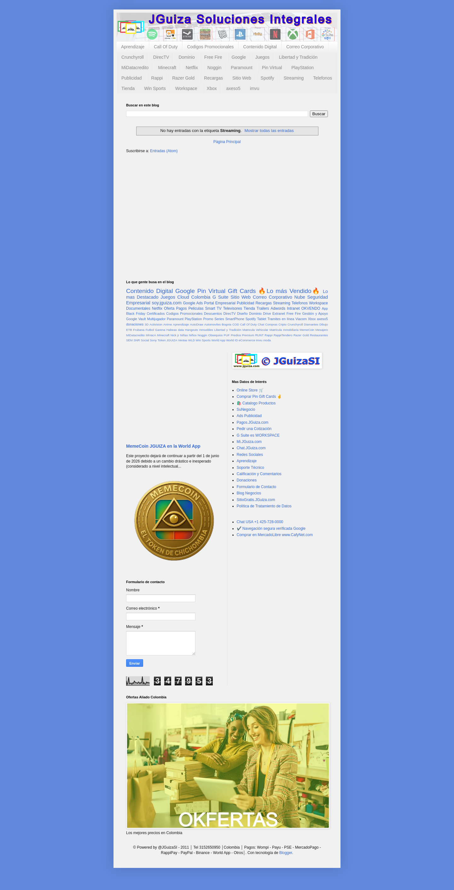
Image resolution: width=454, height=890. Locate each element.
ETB (129, 330)
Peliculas (195, 308)
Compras (271, 324)
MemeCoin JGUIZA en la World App (163, 446)
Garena (160, 330)
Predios (236, 335)
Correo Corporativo (305, 46)
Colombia (201, 297)
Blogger (285, 853)
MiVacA (151, 335)
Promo (208, 319)
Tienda (128, 88)
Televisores (232, 308)
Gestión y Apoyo (315, 313)
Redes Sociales (250, 454)
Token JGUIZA (167, 340)
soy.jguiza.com (167, 302)
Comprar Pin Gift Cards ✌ (259, 396)
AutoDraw (196, 324)
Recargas (213, 78)
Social (145, 340)
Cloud (183, 297)
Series (219, 319)
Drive (267, 313)
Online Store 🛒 (250, 390)
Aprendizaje (132, 46)
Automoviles (212, 324)
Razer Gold (183, 78)
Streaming (293, 78)
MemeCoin (307, 330)
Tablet (261, 319)
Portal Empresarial (219, 303)
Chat (261, 324)
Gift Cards (242, 291)
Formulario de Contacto (256, 487)
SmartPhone (234, 319)
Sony (153, 340)
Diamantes (311, 324)
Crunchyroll (132, 57)
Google (239, 57)
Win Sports (155, 88)
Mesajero (322, 330)
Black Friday (135, 313)
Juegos (262, 57)
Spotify (267, 78)
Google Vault (136, 319)
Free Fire (213, 57)
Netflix (192, 67)
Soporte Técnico (250, 467)
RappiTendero (283, 335)
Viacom (301, 319)
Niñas (184, 335)
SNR (136, 340)
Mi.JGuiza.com (249, 441)
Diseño (242, 313)
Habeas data (175, 330)
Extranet (278, 313)
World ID (232, 340)
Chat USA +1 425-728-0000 (260, 522)
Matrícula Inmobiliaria (284, 330)
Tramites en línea (280, 319)
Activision (155, 324)
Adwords (278, 308)
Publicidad (131, 78)
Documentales (138, 308)
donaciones (134, 324)
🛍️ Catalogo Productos (256, 403)
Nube (299, 297)
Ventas (182, 340)
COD (235, 324)
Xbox (212, 88)
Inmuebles (206, 330)
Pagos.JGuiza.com (253, 422)
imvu (254, 88)
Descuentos (213, 313)
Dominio (186, 57)
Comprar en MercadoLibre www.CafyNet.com (275, 535)
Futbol (150, 330)
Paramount (241, 67)
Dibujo (323, 324)
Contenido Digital (260, 46)
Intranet (293, 308)
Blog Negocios (249, 493)
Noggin (214, 67)
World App (218, 340)
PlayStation (302, 67)
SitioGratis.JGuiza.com (256, 500)
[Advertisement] (227, 207)
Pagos (181, 308)
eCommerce (247, 340)
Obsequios (215, 335)
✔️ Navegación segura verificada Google (271, 528)
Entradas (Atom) (164, 151)
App (325, 308)
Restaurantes (319, 335)
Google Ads (193, 303)
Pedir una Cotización (254, 429)
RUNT (259, 335)
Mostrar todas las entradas (269, 130)
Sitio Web (241, 78)
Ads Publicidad (249, 416)
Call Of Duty (166, 46)
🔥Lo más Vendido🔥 (289, 291)
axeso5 (233, 88)
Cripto (282, 324)
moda (267, 340)
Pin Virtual (272, 67)
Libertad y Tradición (298, 57)
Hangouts (191, 330)
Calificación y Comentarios (259, 474)
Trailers (263, 308)
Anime (167, 324)
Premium (248, 335)
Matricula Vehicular (255, 330)
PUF (227, 335)
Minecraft (167, 67)
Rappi (157, 78)
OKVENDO (310, 308)
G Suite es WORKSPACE (258, 435)
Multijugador (156, 319)
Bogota (226, 324)
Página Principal (227, 142)
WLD (191, 340)
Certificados (156, 313)
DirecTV (161, 57)
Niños (193, 335)
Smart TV (213, 308)
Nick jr (175, 335)
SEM (129, 340)
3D (146, 324)
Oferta (169, 308)
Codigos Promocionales (210, 46)
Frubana (138, 330)
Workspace (186, 88)
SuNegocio (246, 409)
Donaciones (247, 480)
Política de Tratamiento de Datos (264, 506)
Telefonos (322, 78)
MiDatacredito (134, 67)
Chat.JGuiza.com (251, 448)
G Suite (220, 297)
